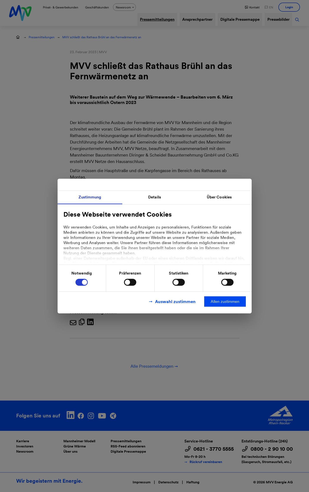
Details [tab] (154, 197)
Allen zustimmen (225, 301)
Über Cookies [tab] (219, 197)
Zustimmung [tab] (89, 197)
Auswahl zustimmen (175, 301)
